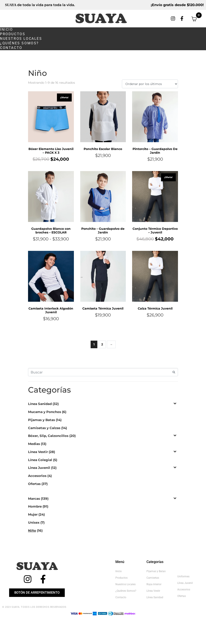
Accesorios (37, 476)
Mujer (33, 514)
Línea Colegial (40, 460)
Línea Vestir (38, 452)
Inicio (6, 29)
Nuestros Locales (21, 39)
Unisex (34, 522)
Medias (34, 444)
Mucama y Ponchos (44, 412)
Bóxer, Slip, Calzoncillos (48, 436)
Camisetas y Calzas (44, 428)
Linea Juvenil (39, 468)
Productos (12, 34)
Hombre (35, 506)
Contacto (11, 48)
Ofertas (34, 484)
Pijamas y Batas (41, 420)
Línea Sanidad (40, 404)
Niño (32, 530)
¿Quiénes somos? (19, 43)
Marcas (34, 498)
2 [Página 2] (102, 344)
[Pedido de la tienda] (150, 84)
